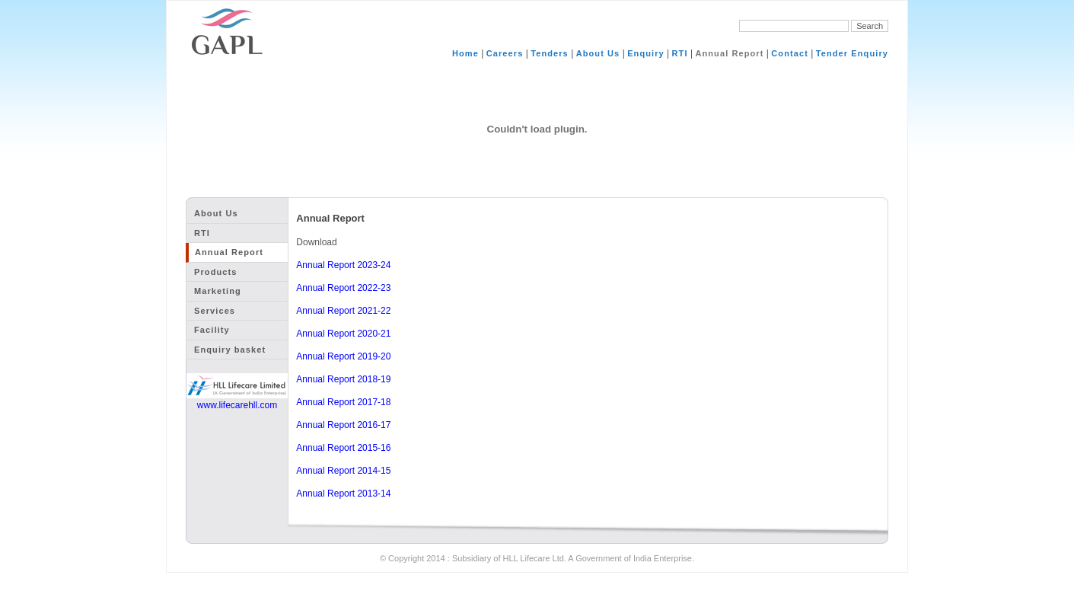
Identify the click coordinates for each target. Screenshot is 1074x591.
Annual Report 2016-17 (343, 425)
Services (214, 310)
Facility (212, 329)
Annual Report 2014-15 (343, 470)
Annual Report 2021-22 (343, 310)
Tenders (550, 53)
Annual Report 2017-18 (343, 402)
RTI (680, 53)
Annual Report (729, 53)
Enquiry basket (230, 349)
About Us (598, 53)
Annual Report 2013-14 (343, 493)
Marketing (217, 291)
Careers (505, 53)
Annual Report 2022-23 (343, 288)
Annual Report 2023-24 (343, 265)
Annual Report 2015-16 (343, 447)
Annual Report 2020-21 (343, 333)
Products (215, 271)
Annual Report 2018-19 (343, 379)
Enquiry (645, 53)
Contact (789, 53)
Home (465, 53)
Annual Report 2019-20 (343, 356)
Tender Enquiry (852, 53)
